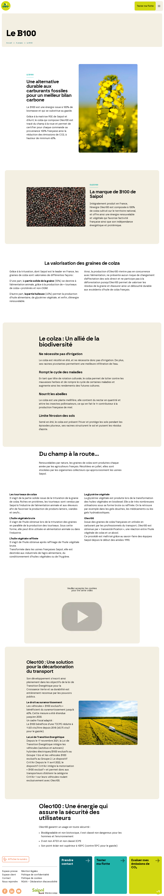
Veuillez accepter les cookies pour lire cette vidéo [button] (82, 589)
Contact (6, 878)
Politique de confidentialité (35, 875)
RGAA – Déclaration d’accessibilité (39, 882)
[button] (15, 859)
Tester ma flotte (145, 6)
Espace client (9, 875)
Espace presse (10, 871)
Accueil (9, 43)
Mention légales (29, 871)
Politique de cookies (31, 878)
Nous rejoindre (10, 882)
